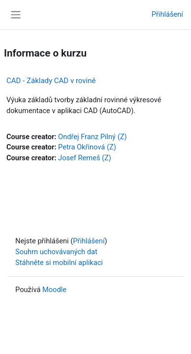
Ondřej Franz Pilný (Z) (92, 136)
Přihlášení (167, 14)
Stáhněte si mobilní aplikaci (59, 262)
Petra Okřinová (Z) (87, 147)
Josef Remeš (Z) (84, 157)
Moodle (54, 289)
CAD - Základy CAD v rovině (51, 80)
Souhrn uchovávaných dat (56, 251)
